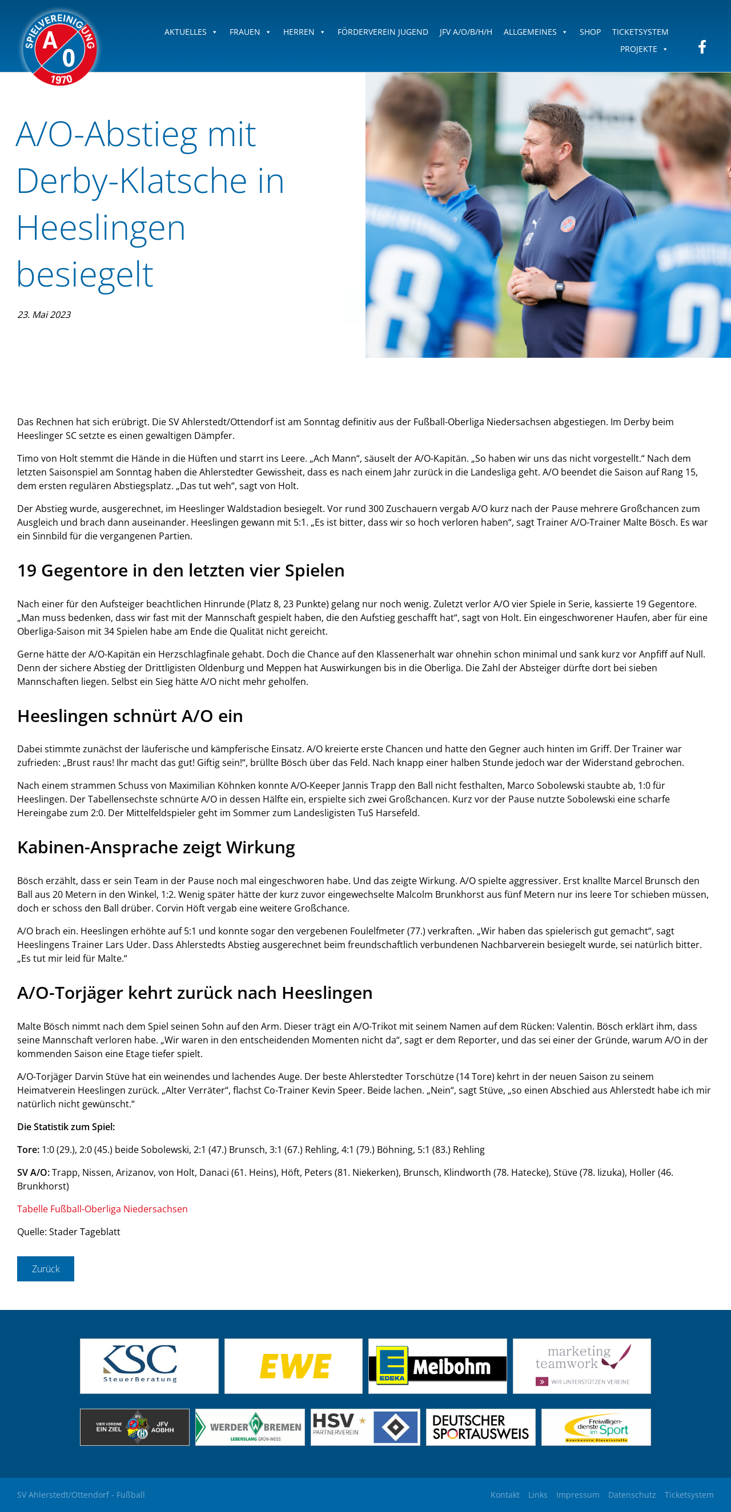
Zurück (46, 1269)
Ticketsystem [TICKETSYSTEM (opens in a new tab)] (640, 31)
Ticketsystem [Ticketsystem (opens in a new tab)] (689, 1494)
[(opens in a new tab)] (293, 1390)
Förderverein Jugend (383, 31)
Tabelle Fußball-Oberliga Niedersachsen (102, 1209)
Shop (590, 31)
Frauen (251, 31)
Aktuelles (191, 31)
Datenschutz (632, 1494)
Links (538, 1494)
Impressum (578, 1494)
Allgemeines (536, 31)
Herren (304, 31)
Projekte (644, 48)
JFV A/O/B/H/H (466, 31)
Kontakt (505, 1494)
